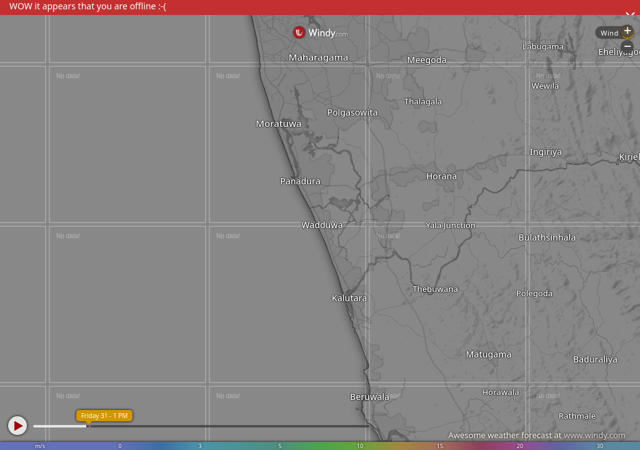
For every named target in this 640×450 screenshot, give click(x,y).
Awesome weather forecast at (537, 435)
